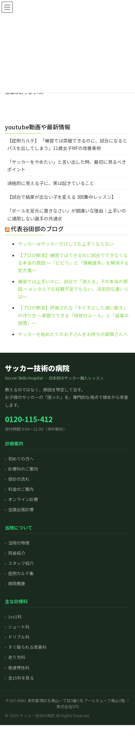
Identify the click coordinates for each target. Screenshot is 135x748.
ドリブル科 (18, 637)
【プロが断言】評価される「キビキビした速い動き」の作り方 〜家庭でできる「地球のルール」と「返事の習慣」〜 (73, 315)
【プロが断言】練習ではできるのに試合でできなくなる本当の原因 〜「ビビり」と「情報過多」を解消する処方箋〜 (73, 262)
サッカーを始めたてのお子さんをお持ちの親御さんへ (73, 334)
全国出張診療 (21, 509)
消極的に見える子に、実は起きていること (50, 183)
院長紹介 (16, 553)
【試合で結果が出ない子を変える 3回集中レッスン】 (61, 197)
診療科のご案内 (23, 469)
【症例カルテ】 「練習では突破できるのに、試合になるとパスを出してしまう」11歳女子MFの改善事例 (67, 144)
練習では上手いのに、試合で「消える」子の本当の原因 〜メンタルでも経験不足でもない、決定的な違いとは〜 (73, 289)
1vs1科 (15, 616)
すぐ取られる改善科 (27, 647)
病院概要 (16, 583)
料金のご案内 (21, 489)
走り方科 (16, 657)
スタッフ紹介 (21, 563)
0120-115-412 (29, 419)
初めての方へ (21, 459)
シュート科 (18, 627)
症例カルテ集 (21, 573)
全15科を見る (21, 678)
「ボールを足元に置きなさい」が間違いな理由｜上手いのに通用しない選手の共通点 (66, 214)
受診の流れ (18, 479)
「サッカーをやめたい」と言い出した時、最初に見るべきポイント (66, 166)
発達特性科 (18, 667)
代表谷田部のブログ (37, 228)
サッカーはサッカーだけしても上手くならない (66, 243)
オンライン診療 (23, 499)
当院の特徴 (18, 543)
